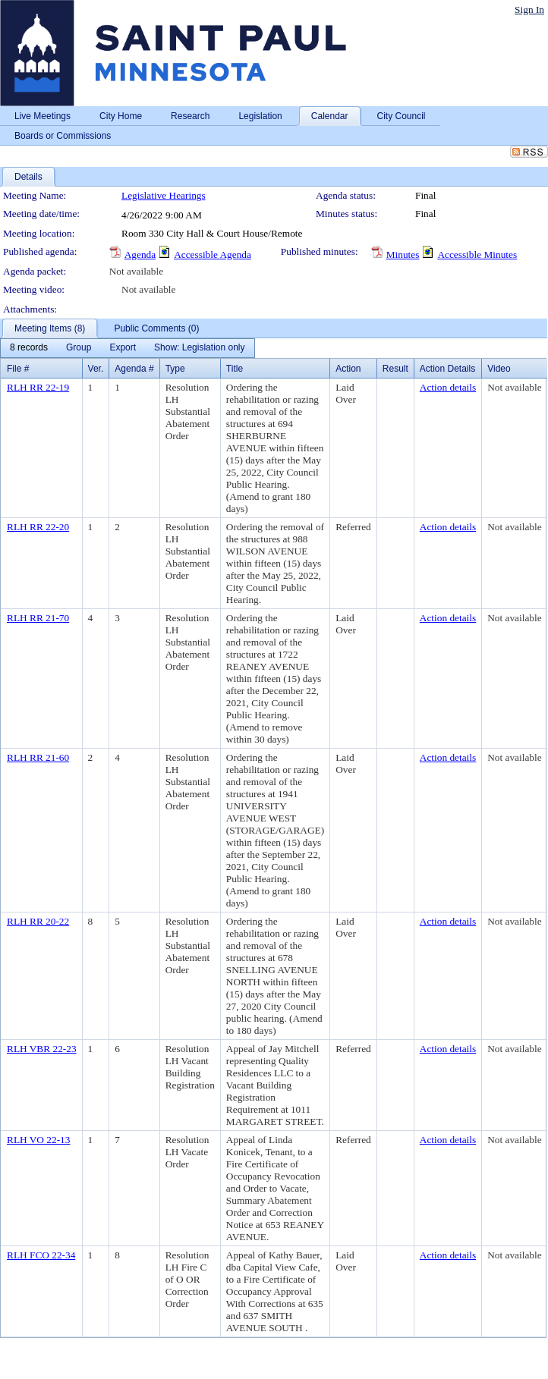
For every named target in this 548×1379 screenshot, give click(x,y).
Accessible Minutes (477, 254)
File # (18, 368)
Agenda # (134, 368)
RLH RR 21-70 (38, 618)
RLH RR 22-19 (38, 387)
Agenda (140, 254)
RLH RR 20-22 (38, 921)
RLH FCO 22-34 (41, 1255)
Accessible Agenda (212, 254)
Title (234, 368)
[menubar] (127, 348)
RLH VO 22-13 (38, 1139)
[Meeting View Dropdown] (199, 348)
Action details (448, 387)
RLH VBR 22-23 (42, 1048)
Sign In (529, 9)
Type (175, 368)
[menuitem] (29, 348)
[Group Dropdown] (78, 348)
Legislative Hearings (163, 195)
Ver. (96, 368)
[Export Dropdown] (122, 348)
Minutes (403, 254)
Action (348, 368)
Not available (136, 271)
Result (395, 368)
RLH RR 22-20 (38, 526)
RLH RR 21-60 (38, 757)
